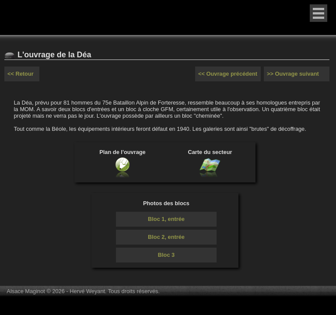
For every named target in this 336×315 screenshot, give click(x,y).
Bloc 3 (166, 255)
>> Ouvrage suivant (293, 73)
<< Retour (20, 73)
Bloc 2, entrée (166, 237)
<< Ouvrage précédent (227, 73)
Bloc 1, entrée (166, 219)
